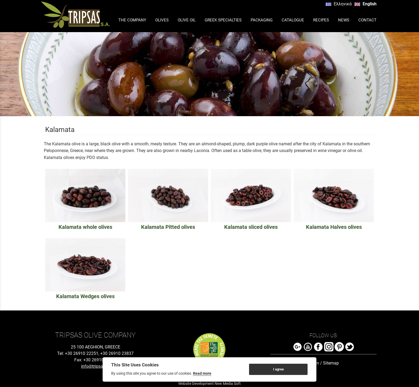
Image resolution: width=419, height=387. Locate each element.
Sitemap (331, 363)
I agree (278, 369)
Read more (202, 373)
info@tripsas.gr (95, 366)
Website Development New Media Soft (209, 383)
